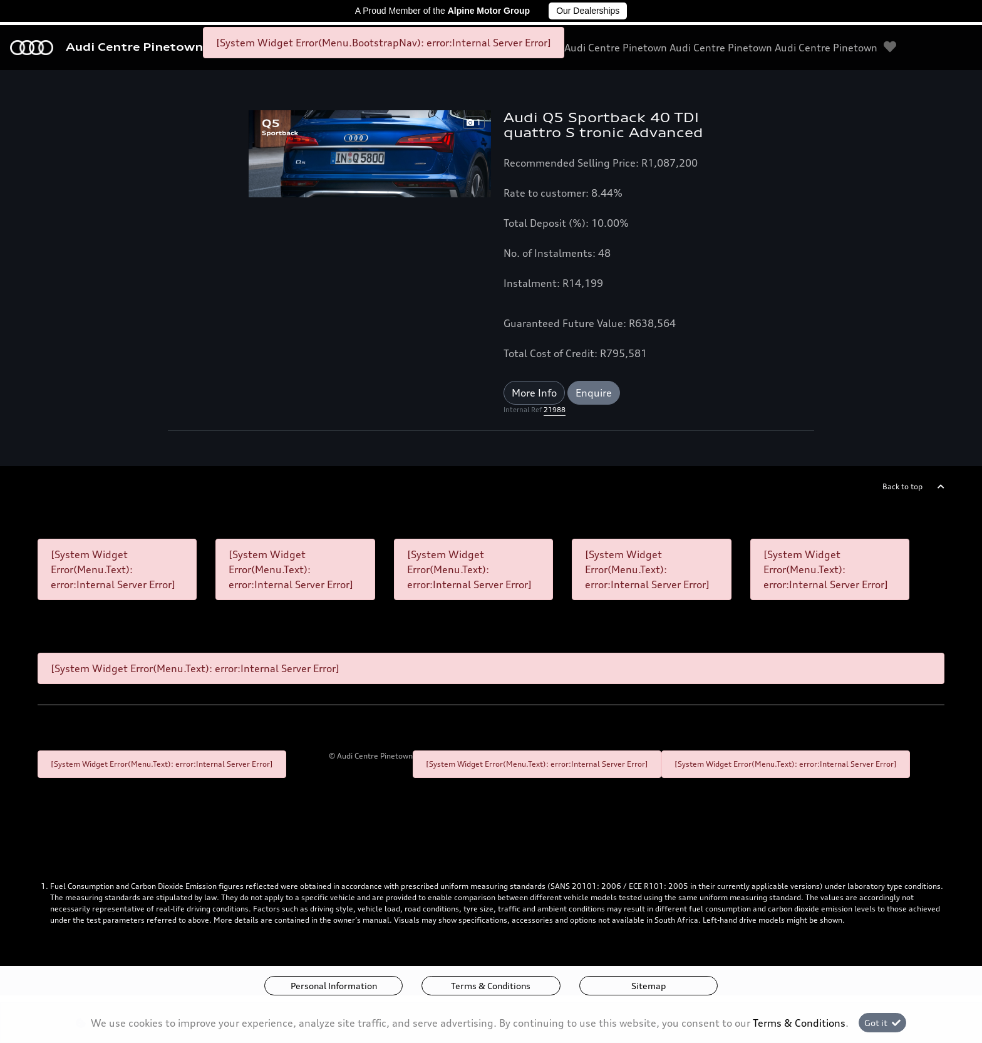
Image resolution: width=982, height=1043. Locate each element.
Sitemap (648, 985)
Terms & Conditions (490, 985)
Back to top (902, 486)
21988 (555, 409)
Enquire (594, 393)
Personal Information (334, 985)
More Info (534, 393)
